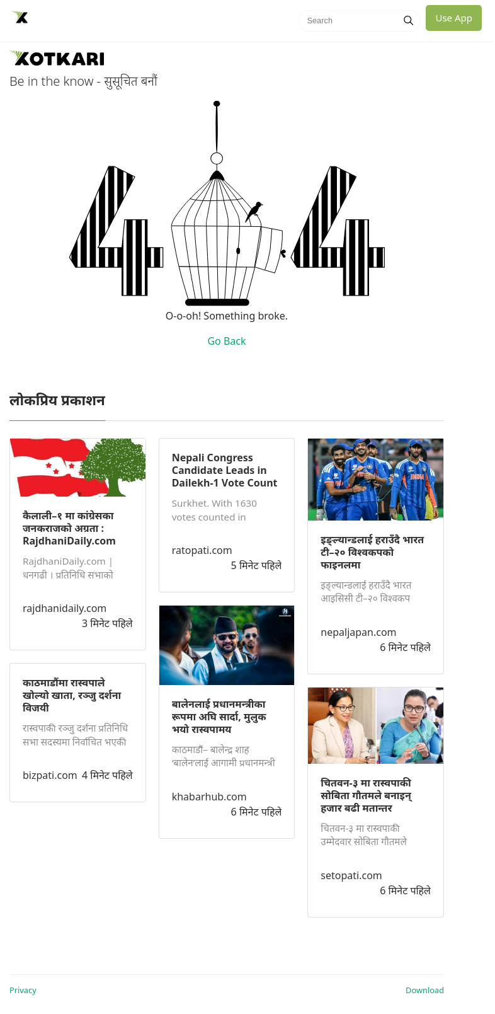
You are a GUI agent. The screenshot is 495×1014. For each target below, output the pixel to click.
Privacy (23, 990)
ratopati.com (202, 550)
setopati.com (351, 875)
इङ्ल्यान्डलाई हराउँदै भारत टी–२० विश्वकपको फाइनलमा (372, 552)
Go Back (226, 341)
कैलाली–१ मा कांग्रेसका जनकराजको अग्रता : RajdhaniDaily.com (69, 528)
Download (425, 990)
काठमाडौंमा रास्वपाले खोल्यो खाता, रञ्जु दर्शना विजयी (72, 695)
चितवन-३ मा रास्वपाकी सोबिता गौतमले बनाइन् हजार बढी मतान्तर (366, 795)
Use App (453, 17)
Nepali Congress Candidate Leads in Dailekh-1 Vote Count (225, 470)
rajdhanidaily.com (64, 608)
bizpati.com (50, 775)
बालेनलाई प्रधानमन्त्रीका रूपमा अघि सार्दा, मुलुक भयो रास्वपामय (219, 716)
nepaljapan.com (358, 632)
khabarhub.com (209, 797)
